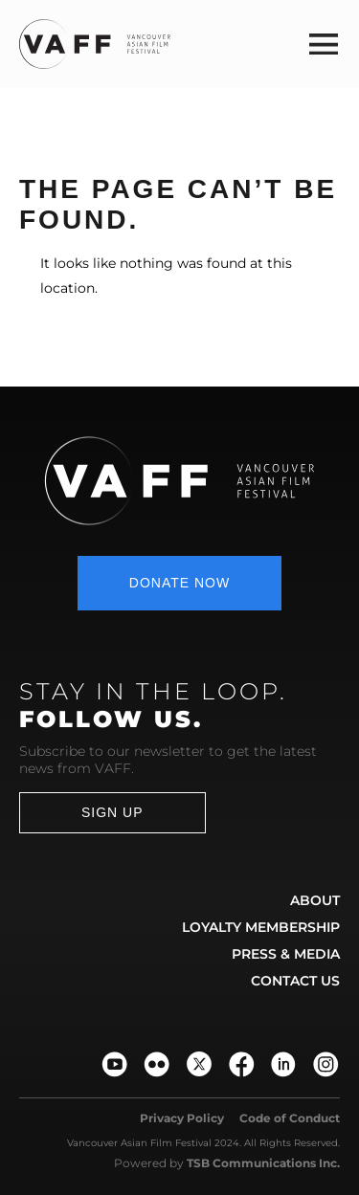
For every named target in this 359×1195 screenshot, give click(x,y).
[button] (323, 43)
